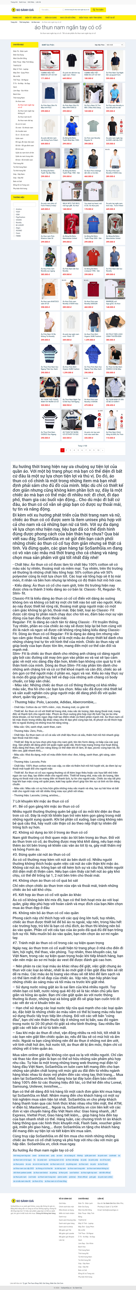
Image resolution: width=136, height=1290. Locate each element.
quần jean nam (90, 1156)
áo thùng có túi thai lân (44, 1168)
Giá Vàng (46, 1283)
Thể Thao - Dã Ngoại (20, 80)
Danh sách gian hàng (67, 1223)
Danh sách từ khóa (66, 1227)
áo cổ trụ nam (105, 1160)
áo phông (53, 1173)
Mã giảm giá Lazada (66, 1233)
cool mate (32, 1177)
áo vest (63, 960)
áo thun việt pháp (72, 1160)
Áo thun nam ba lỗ (25, 117)
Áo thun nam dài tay (25, 120)
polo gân (92, 1177)
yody (53, 1156)
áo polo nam (102, 1156)
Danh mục (22, 2)
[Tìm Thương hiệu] (24, 205)
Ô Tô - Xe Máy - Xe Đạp (21, 83)
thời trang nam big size (21, 1156)
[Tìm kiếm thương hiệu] (51, 9)
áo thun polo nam (20, 1177)
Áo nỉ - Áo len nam (22, 135)
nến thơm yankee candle (22, 1173)
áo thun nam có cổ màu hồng (56, 1181)
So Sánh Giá (77, 1288)
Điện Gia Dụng (51, 18)
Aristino (17, 209)
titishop (80, 1156)
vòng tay (88, 1074)
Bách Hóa (16, 94)
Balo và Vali (17, 181)
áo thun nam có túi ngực (22, 1160)
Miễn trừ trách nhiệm (66, 1213)
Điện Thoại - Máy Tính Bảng (90, 18)
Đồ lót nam (20, 149)
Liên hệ (38, 2)
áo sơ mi (103, 934)
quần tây (29, 697)
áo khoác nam (44, 1156)
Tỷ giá (25, 1283)
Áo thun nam (36, 22)
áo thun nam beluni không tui (98, 1168)
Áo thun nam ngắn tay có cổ (26, 106)
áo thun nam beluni (41, 1173)
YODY (16, 212)
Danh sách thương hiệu (67, 1220)
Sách (15, 87)
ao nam (59, 1156)
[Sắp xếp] (114, 44)
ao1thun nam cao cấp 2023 (23, 1168)
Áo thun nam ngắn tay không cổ (26, 112)
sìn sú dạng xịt (69, 1156)
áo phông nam (71, 1164)
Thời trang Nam (24, 22)
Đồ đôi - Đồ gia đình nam (25, 146)
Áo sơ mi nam (21, 124)
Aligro (16, 228)
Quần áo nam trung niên (24, 156)
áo (119, 1156)
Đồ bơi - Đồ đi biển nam (24, 160)
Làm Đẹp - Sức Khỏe (20, 91)
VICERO (17, 220)
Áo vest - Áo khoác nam (24, 128)
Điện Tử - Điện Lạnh (33, 18)
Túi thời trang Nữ (19, 171)
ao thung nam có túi (56, 1160)
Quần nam (19, 138)
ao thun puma (18, 1164)
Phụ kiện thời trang (20, 188)
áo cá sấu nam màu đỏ (21, 1181)
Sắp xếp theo (99, 45)
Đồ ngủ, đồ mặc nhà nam (25, 142)
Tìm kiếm (98, 10)
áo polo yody (93, 1160)
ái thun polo (63, 1173)
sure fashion (74, 1173)
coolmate (112, 1156)
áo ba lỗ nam (103, 1164)
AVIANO (17, 231)
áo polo (93, 1164)
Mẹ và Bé (16, 76)
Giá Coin (60, 1283)
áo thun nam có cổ (57, 1164)
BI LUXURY (18, 225)
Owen (16, 233)
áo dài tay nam (60, 1168)
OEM (16, 215)
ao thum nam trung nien (47, 1177)
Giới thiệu (31, 2)
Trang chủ (14, 2)
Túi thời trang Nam (20, 167)
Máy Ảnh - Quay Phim (21, 73)
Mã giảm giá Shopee (66, 1237)
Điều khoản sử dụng (66, 1210)
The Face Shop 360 (35, 1283)
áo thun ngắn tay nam (89, 1173)
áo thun (64, 714)
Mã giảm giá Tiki (65, 1230)
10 (98, 450)
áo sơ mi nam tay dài (40, 1164)
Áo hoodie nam (21, 131)
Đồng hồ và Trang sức (21, 185)
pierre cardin (62, 1177)
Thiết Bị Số (110, 18)
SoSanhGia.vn (47, 1136)
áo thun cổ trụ (37, 1181)
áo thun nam (83, 1164)
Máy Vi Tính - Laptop (20, 69)
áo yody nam (42, 1160)
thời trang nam (94, 515)
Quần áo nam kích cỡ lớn (25, 153)
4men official (82, 1177)
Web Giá (53, 1283)
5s (34, 1160)
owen (34, 1156)
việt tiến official (104, 1173)
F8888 (17, 236)
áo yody (83, 1160)
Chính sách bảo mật (66, 1207)
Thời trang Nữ (18, 163)
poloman (72, 1177)
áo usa (28, 1164)
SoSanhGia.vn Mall (40, 1078)
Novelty (17, 223)
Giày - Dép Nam (19, 174)
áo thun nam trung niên (76, 1168)
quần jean (49, 781)
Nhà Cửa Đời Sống (68, 18)
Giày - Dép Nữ (18, 178)
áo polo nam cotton (105, 1177)
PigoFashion (19, 217)
